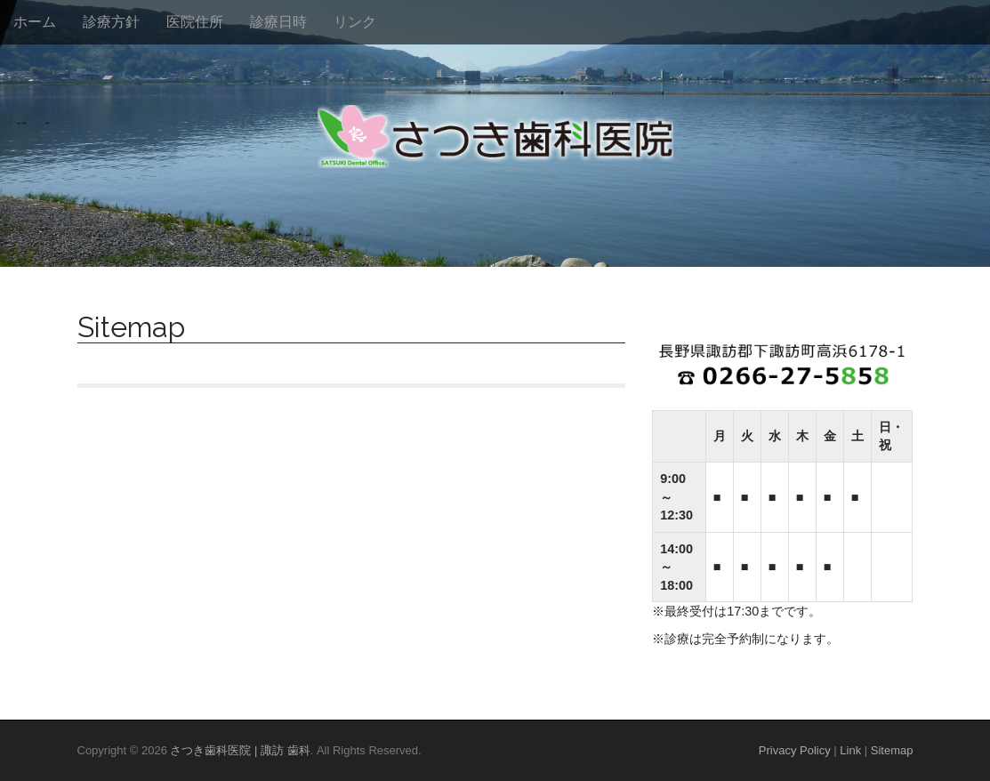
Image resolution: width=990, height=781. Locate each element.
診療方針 (111, 21)
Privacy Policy (795, 750)
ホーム (34, 21)
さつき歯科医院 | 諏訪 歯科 (240, 750)
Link (850, 750)
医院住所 (194, 21)
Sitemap (892, 750)
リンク (355, 21)
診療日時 (278, 21)
